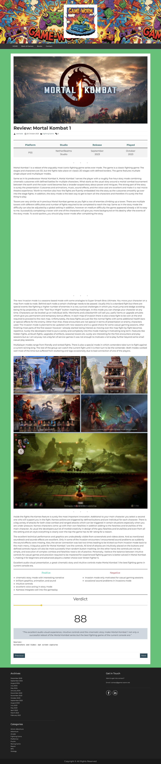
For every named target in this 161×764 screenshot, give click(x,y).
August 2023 (15, 703)
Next (143, 655)
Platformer (14, 739)
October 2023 (15, 698)
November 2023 (16, 695)
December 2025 (16, 678)
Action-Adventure (17, 729)
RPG (12, 749)
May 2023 (14, 708)
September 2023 (17, 700)
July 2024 (14, 686)
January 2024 (15, 690)
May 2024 (14, 688)
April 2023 (14, 710)
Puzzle (13, 741)
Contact (49, 46)
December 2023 (16, 693)
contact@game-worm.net (120, 682)
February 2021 (16, 715)
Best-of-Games (27, 46)
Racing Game (16, 744)
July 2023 (14, 705)
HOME (15, 46)
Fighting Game (48, 134)
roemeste (19, 134)
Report (13, 746)
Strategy (14, 751)
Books (39, 46)
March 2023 (15, 713)
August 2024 (15, 683)
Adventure (14, 731)
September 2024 (17, 681)
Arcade (13, 734)
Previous (19, 655)
